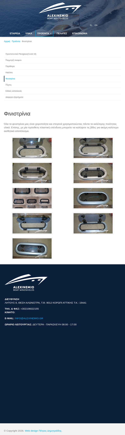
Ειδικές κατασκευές (14, 91)
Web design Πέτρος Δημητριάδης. (43, 430)
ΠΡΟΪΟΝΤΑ (44, 33)
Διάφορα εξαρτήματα (14, 97)
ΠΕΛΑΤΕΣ (62, 33)
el (91, 25)
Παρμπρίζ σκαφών (13, 60)
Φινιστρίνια (10, 79)
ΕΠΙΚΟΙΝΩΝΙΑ (79, 33)
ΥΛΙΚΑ (28, 33)
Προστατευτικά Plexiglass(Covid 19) (21, 54)
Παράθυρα (10, 66)
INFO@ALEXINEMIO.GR (29, 318)
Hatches (9, 72)
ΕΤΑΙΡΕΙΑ (15, 33)
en (96, 25)
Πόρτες (9, 85)
